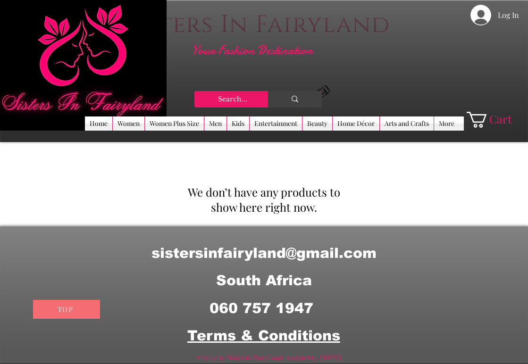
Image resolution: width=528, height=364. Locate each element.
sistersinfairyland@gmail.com (264, 253)
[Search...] (233, 99)
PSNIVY (330, 357)
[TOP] (66, 309)
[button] (497, 120)
